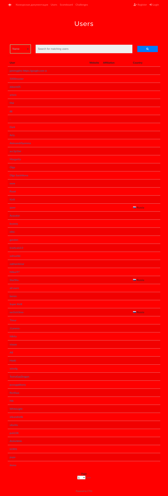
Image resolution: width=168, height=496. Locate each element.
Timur (13, 320)
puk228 (14, 432)
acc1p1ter (15, 151)
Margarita (15, 159)
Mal (12, 102)
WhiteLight (16, 408)
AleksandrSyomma (20, 143)
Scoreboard (66, 4)
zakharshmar (17, 263)
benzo (13, 296)
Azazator (15, 215)
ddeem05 (15, 86)
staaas (13, 344)
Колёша (14, 392)
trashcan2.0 (16, 247)
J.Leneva (15, 328)
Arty (12, 135)
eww (12, 183)
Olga (12, 167)
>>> (88, 477)
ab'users (14, 287)
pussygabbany (18, 384)
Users (54, 4)
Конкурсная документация (32, 4)
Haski (13, 360)
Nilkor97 (15, 271)
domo (13, 465)
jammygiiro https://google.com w (28, 70)
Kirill (12, 199)
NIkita (13, 336)
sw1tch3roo (16, 312)
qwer (13, 207)
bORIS (13, 448)
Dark (12, 126)
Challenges (81, 4)
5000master (17, 78)
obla (12, 231)
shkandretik (16, 416)
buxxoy (14, 223)
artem (13, 94)
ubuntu (14, 424)
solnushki (15, 255)
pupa (12, 457)
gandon (14, 239)
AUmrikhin (16, 440)
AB (11, 352)
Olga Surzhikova (19, 175)
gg (11, 110)
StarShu (14, 279)
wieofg (14, 368)
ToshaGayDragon (19, 376)
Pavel (13, 191)
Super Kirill (16, 304)
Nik (12, 400)
